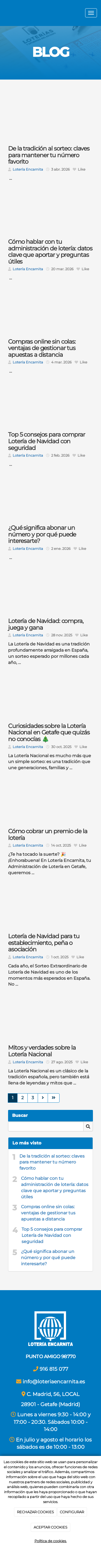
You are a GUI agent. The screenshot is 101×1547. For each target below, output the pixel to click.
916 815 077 (54, 1369)
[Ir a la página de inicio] (2, 13)
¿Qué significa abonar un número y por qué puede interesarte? (48, 1257)
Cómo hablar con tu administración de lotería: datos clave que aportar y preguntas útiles (54, 1187)
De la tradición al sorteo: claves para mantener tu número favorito (52, 1162)
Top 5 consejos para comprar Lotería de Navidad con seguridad (52, 1235)
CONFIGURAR (72, 1512)
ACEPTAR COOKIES (50, 1527)
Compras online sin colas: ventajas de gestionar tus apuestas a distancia (48, 1213)
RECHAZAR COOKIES (35, 1512)
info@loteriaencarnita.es (54, 1381)
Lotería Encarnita (28, 169)
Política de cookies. (50, 1541)
